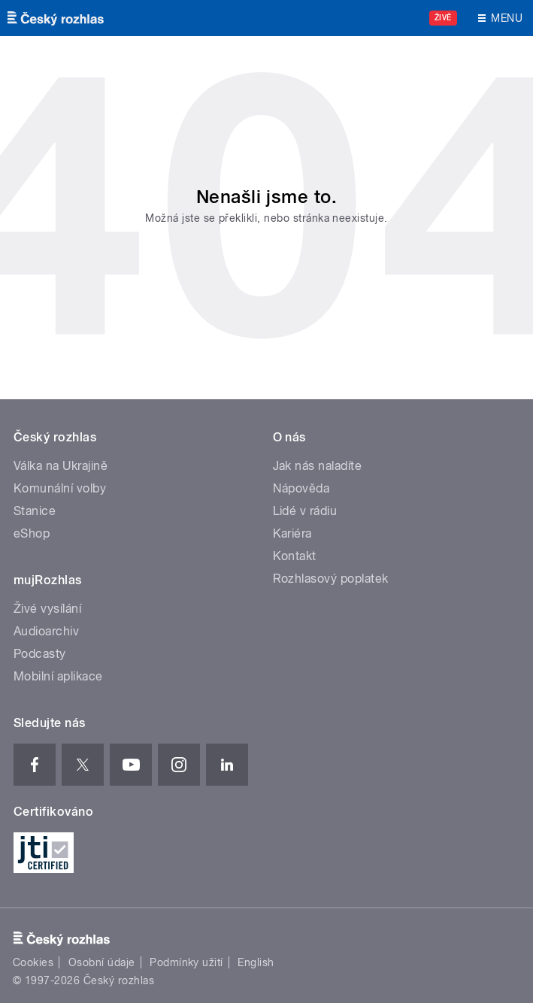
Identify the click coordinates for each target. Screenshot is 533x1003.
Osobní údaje (101, 962)
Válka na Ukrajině (61, 466)
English (256, 962)
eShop (32, 533)
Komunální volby (60, 488)
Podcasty (40, 654)
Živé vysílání (47, 608)
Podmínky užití (186, 962)
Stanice (35, 511)
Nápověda (301, 488)
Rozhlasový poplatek (331, 578)
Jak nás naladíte (317, 466)
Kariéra (292, 533)
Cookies (33, 962)
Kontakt (294, 556)
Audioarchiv (46, 631)
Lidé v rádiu (305, 511)
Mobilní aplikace (58, 676)
